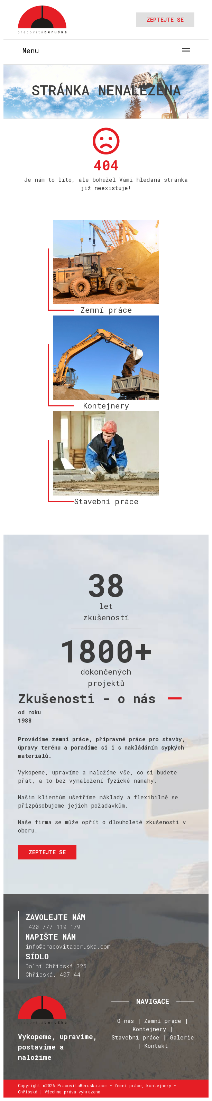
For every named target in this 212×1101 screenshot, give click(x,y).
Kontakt (156, 1045)
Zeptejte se (165, 19)
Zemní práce (162, 1020)
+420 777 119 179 (53, 926)
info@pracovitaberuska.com (68, 946)
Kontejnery (149, 1029)
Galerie (182, 1037)
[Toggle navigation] (106, 50)
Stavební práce (135, 1037)
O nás (125, 1020)
